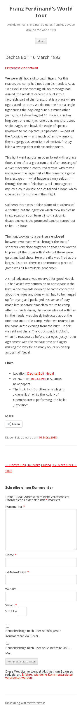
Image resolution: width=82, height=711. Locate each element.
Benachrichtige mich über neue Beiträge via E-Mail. (37, 650)
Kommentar (15, 506)
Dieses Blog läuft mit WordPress (25, 703)
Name (11, 555)
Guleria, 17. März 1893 (59, 465)
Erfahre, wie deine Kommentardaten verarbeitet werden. (39, 676)
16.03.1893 (38, 379)
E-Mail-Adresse (17, 572)
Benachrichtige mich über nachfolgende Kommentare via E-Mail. (33, 633)
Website (11, 589)
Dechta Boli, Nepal (40, 373)
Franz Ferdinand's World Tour (41, 12)
